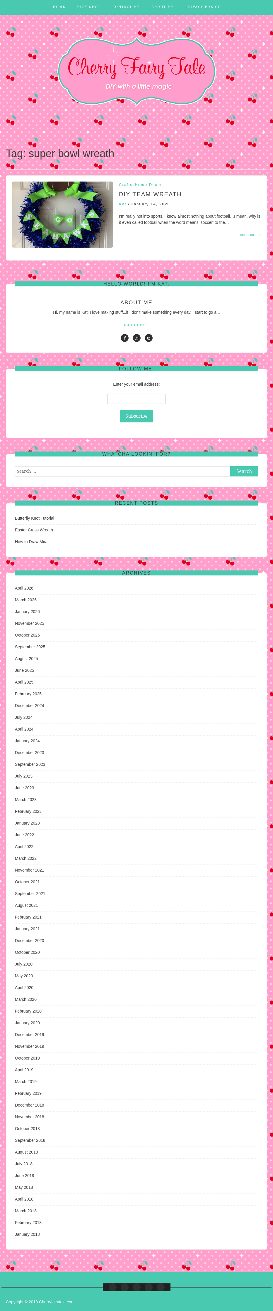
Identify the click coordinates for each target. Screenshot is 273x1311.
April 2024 (24, 729)
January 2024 (27, 740)
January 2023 (27, 823)
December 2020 (29, 940)
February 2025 (28, 693)
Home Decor (148, 184)
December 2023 (29, 752)
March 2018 (26, 1210)
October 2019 (27, 1058)
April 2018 (24, 1199)
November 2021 (29, 870)
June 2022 (24, 834)
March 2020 (26, 999)
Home (59, 7)
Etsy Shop (89, 7)
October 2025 (27, 635)
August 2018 (26, 1152)
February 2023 (28, 811)
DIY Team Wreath (150, 194)
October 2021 (27, 881)
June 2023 (24, 787)
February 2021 (28, 917)
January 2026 (27, 611)
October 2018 (27, 1128)
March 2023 (26, 799)
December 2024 (29, 705)
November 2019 (29, 1046)
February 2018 (28, 1222)
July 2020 (24, 964)
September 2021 (30, 893)
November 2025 (29, 623)
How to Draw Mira (31, 541)
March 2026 (26, 599)
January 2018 (27, 1234)
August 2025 (26, 658)
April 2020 (24, 987)
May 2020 (24, 975)
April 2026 (24, 588)
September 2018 (30, 1140)
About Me (162, 7)
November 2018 (29, 1116)
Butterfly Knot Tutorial (34, 518)
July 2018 (24, 1163)
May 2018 (24, 1187)
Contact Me (126, 7)
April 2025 (24, 682)
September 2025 (30, 646)
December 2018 (29, 1105)
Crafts (126, 184)
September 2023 (30, 764)
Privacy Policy (202, 7)
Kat (123, 204)
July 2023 (24, 776)
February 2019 (28, 1093)
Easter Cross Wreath (34, 530)
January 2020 (27, 1022)
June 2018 (24, 1175)
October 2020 (27, 952)
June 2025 (24, 670)
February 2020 (28, 1011)
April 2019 (24, 1069)
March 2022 (26, 858)
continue (250, 234)
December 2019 (29, 1034)
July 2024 (24, 717)
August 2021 (26, 905)
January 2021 (27, 928)
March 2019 (26, 1081)
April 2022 (24, 846)
